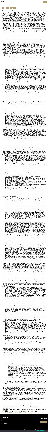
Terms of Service (32, 429)
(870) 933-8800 (5, 423)
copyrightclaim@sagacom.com (10, 363)
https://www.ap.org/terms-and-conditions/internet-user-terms (14, 412)
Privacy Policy (27, 429)
